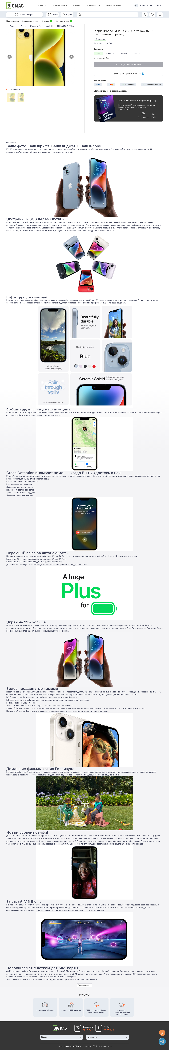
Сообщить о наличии (128, 64)
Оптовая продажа (92, 5)
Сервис (67, 14)
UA (161, 5)
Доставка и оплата (59, 5)
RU (158, 5)
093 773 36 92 (145, 5)
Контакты (42, 5)
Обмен (53, 14)
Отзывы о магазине (113, 5)
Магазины (76, 5)
